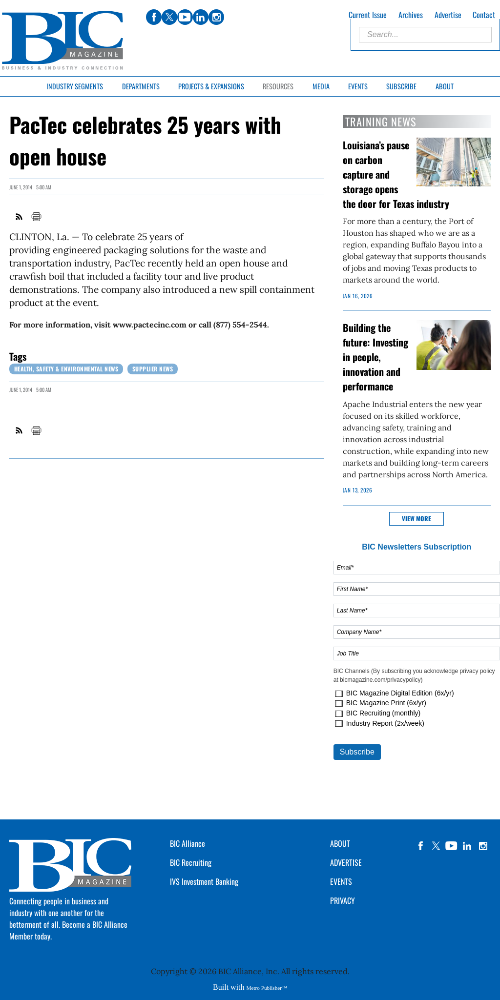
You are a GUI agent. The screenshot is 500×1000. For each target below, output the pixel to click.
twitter (436, 846)
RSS (19, 217)
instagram (483, 846)
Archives (410, 14)
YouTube (451, 846)
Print (36, 217)
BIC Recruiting (190, 862)
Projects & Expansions (211, 86)
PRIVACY (342, 900)
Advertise (448, 14)
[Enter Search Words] (425, 34)
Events (358, 86)
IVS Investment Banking (204, 881)
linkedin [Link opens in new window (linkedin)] (200, 17)
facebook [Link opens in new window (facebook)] (154, 17)
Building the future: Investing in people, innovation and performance (375, 356)
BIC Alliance (187, 843)
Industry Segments (74, 86)
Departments (141, 86)
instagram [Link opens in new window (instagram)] (216, 17)
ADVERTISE (346, 862)
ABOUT (340, 843)
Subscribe (401, 86)
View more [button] (416, 518)
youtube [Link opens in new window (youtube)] (185, 17)
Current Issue (368, 14)
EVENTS (341, 881)
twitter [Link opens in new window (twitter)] (169, 17)
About (445, 86)
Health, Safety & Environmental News (66, 369)
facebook (420, 846)
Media (321, 86)
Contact (484, 14)
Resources (278, 86)
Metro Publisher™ (267, 988)
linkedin (467, 846)
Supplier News (152, 369)
